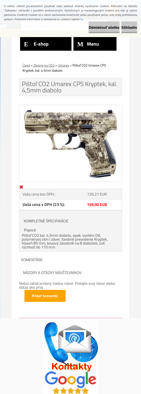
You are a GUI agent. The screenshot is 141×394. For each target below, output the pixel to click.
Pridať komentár (45, 296)
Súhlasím (129, 27)
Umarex (63, 65)
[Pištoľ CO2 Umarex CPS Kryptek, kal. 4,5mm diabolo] (70, 107)
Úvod (26, 65)
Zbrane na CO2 (44, 65)
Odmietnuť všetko (104, 27)
